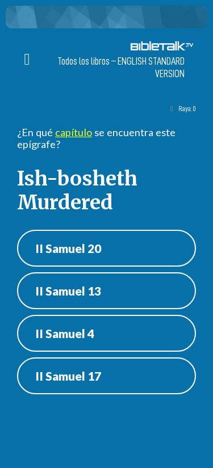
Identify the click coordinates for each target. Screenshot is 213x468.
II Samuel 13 (68, 291)
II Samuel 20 (68, 248)
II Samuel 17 (68, 376)
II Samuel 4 (64, 333)
